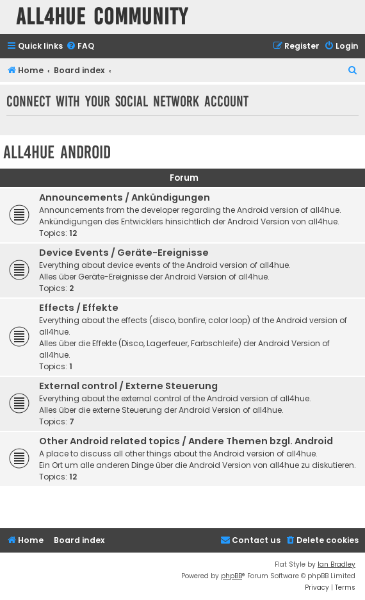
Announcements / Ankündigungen (124, 197)
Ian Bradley (336, 564)
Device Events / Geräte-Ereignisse (124, 252)
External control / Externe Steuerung (128, 385)
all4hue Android (57, 152)
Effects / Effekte (78, 307)
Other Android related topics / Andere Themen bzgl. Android (186, 441)
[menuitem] (80, 46)
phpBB (231, 576)
